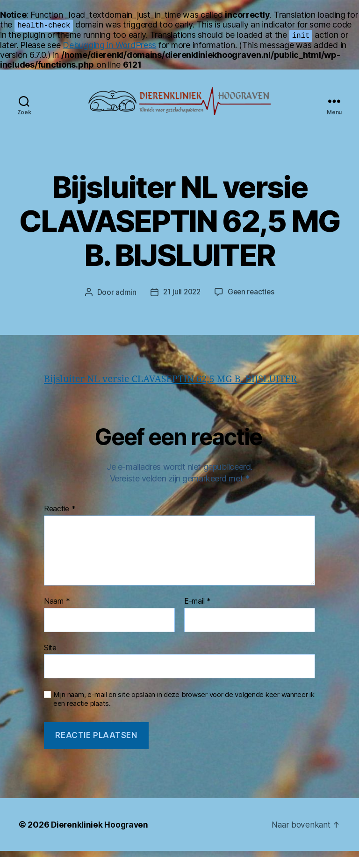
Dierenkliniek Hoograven (101, 831)
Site (50, 653)
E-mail (197, 607)
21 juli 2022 (181, 297)
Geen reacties (252, 297)
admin (124, 297)
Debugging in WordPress (109, 45)
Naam (57, 607)
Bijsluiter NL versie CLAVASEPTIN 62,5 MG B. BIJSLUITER (176, 384)
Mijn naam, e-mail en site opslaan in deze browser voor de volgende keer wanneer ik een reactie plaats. (184, 705)
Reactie (60, 515)
